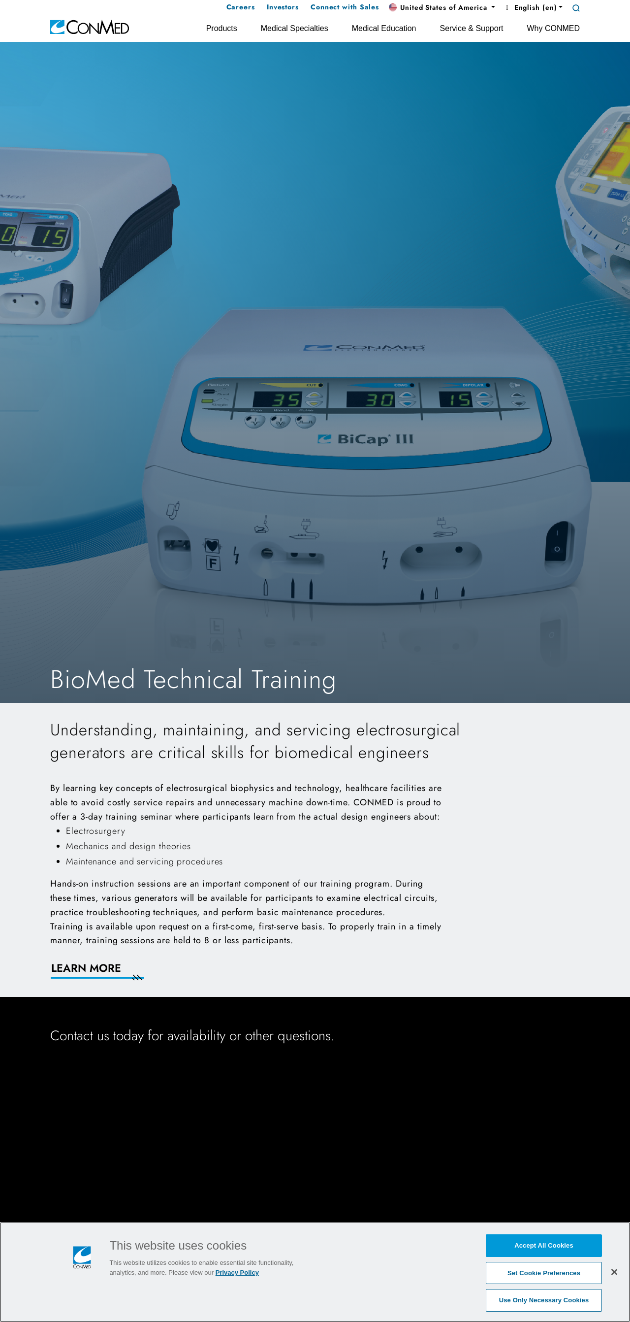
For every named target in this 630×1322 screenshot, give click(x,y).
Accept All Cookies (543, 1245)
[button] (442, 8)
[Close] (614, 1272)
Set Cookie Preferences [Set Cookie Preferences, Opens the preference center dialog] (543, 1273)
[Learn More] (109, 974)
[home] (89, 26)
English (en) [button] (530, 7)
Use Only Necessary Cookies (544, 1300)
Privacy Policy (237, 1272)
